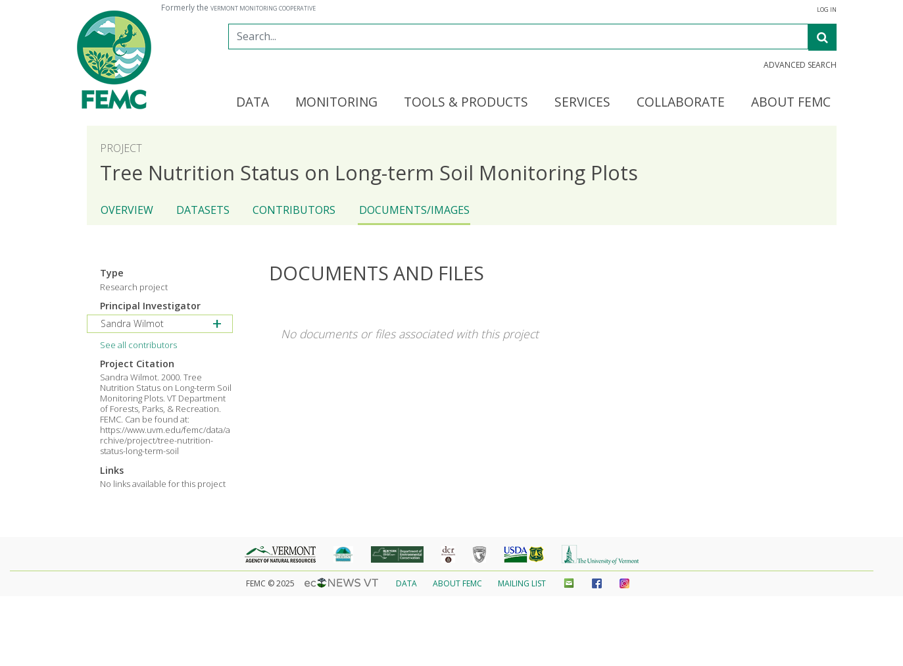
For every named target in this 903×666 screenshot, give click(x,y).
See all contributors (138, 345)
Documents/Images (414, 210)
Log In (827, 10)
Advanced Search (800, 65)
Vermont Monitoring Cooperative (263, 9)
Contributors (294, 210)
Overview (127, 210)
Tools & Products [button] (466, 102)
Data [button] (252, 102)
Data (406, 583)
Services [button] (582, 102)
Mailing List (522, 583)
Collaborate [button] (681, 102)
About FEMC (457, 583)
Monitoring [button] (336, 102)
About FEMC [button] (791, 102)
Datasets (203, 210)
